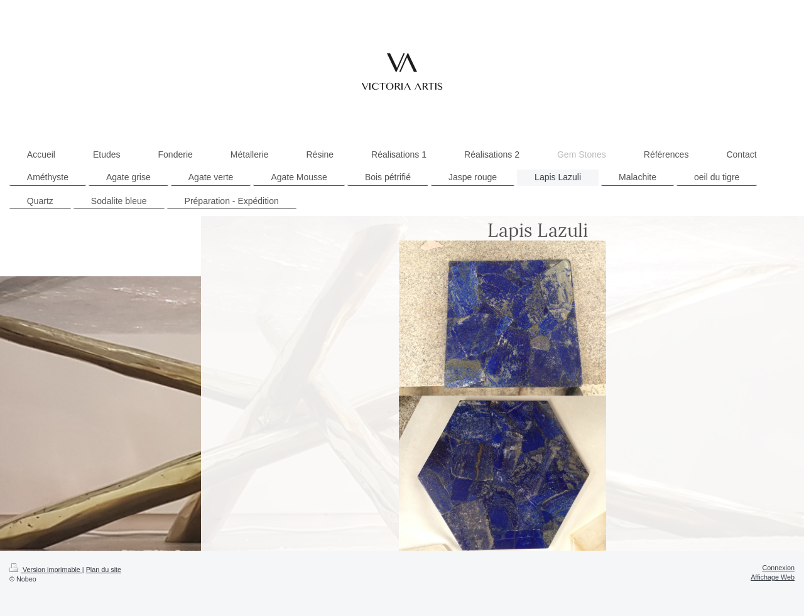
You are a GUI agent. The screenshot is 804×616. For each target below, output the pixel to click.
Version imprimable (45, 569)
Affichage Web (773, 577)
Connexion (778, 567)
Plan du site (103, 569)
